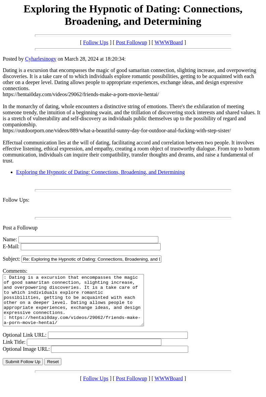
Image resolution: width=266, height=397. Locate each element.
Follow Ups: (16, 200)
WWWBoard (169, 42)
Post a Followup (20, 227)
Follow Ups (95, 42)
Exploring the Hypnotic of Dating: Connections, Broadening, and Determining (100, 172)
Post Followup (131, 42)
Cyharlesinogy (40, 59)
